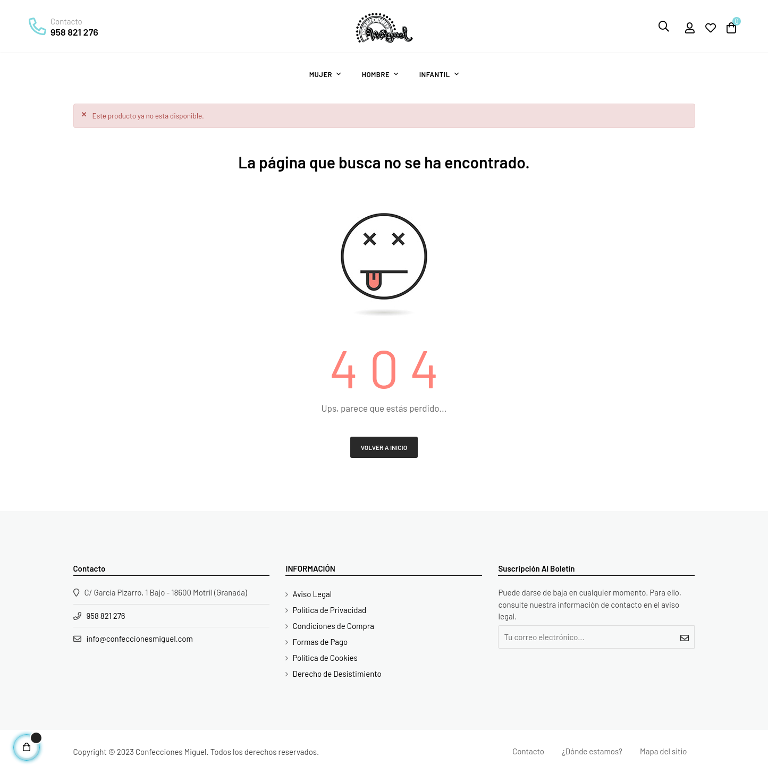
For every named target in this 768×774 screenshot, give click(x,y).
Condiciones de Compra (333, 626)
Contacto (528, 751)
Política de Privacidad (329, 610)
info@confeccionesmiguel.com (140, 638)
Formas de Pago (320, 642)
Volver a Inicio (384, 447)
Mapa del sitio (663, 751)
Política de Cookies (324, 657)
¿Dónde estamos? (592, 751)
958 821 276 (74, 32)
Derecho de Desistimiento (336, 673)
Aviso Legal (312, 594)
